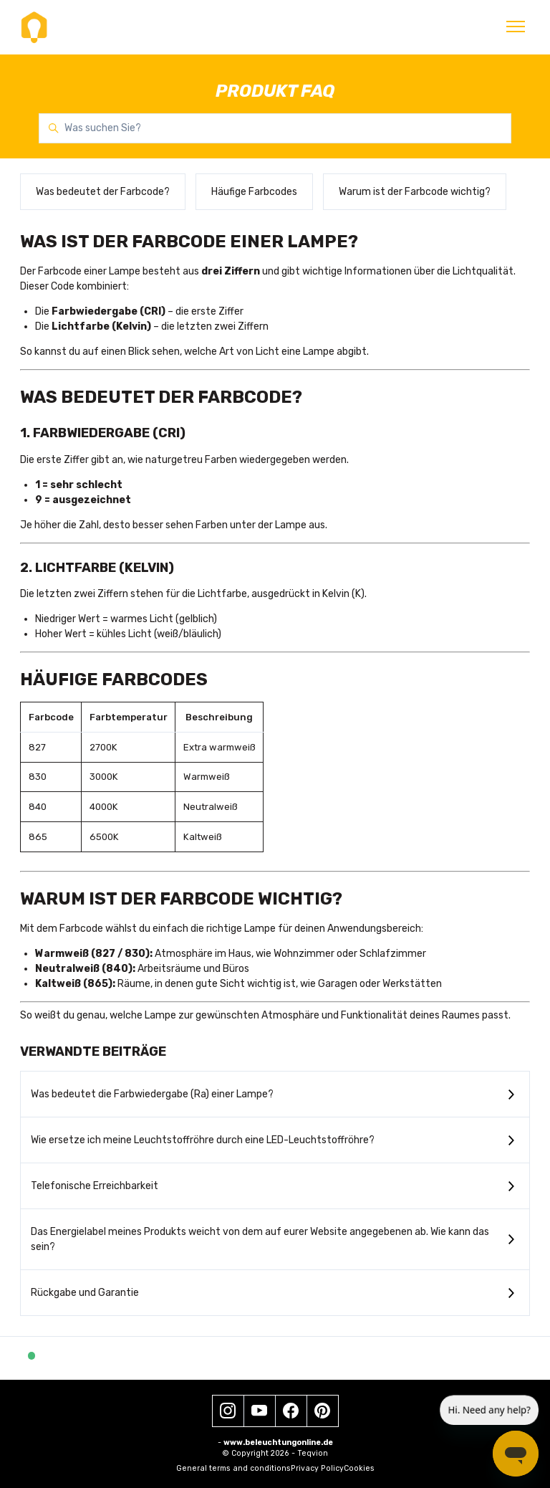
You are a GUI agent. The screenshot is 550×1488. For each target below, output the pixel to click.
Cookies (359, 1468)
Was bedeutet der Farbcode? (103, 192)
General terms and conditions (233, 1468)
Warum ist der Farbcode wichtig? (415, 192)
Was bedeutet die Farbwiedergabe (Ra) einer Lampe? (152, 1094)
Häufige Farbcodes (254, 192)
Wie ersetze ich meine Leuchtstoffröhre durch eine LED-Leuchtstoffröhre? (203, 1140)
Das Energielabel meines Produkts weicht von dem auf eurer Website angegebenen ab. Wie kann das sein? (260, 1239)
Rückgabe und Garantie (85, 1293)
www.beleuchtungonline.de (278, 1442)
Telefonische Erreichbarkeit (94, 1186)
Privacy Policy (317, 1468)
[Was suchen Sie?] (275, 128)
